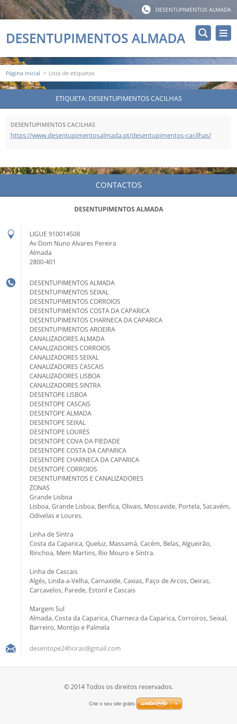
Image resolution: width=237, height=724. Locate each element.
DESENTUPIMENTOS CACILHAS (52, 124)
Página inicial (23, 73)
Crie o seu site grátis (112, 704)
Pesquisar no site (203, 33)
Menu (223, 33)
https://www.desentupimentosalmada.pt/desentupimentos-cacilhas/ (110, 135)
